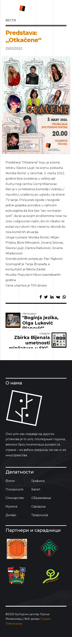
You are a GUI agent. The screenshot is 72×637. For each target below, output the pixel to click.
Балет (35, 489)
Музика (11, 506)
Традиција (39, 515)
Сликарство (15, 498)
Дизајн (11, 515)
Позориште (14, 489)
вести (11, 20)
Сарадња (38, 506)
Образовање (41, 498)
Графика (38, 481)
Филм (10, 481)
